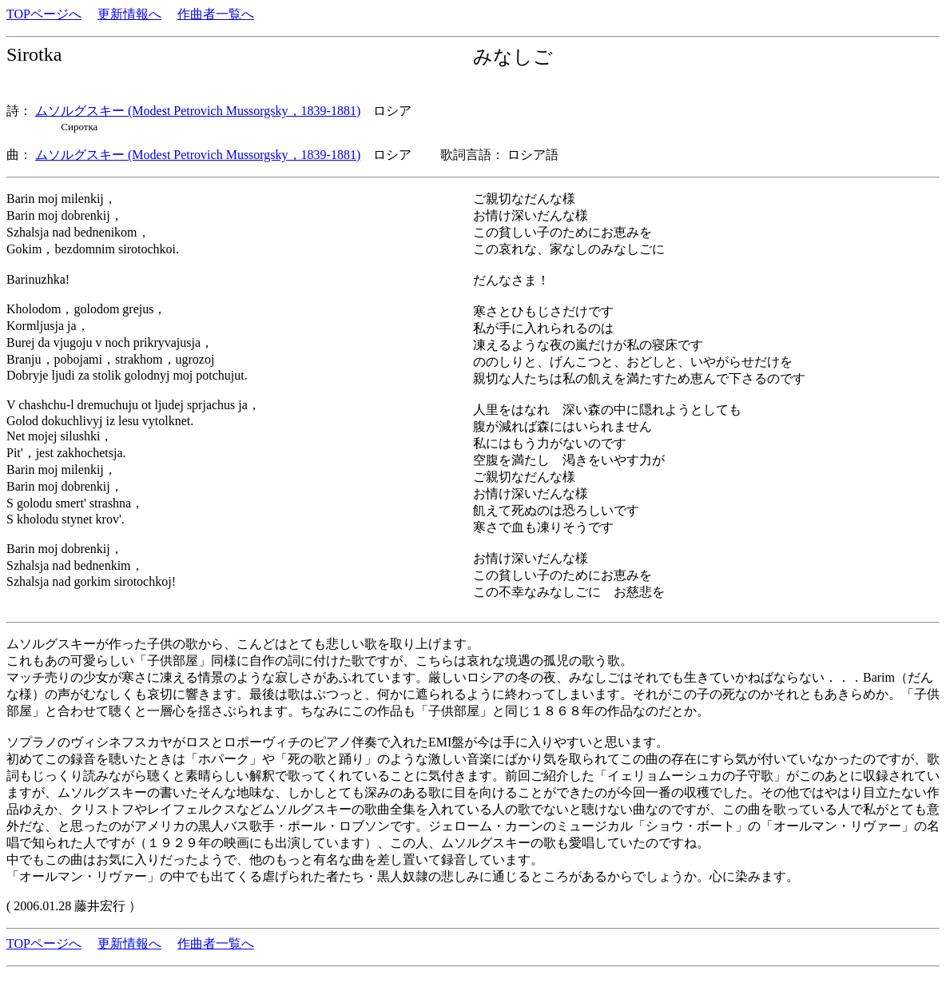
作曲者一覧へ (215, 14)
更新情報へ (129, 14)
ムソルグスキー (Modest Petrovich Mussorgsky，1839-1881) (197, 110)
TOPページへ (43, 14)
